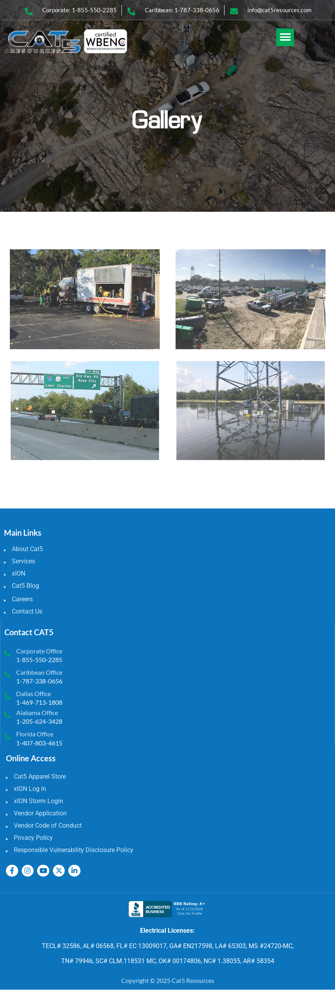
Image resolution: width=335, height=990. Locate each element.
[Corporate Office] (7, 653)
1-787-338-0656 (39, 681)
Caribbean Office (39, 672)
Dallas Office (33, 693)
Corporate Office (39, 651)
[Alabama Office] (7, 715)
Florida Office (34, 734)
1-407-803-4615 (39, 743)
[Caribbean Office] (7, 675)
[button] (285, 37)
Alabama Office (37, 712)
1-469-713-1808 (39, 702)
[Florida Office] (7, 737)
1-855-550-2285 (39, 659)
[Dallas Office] (7, 696)
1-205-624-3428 (39, 721)
